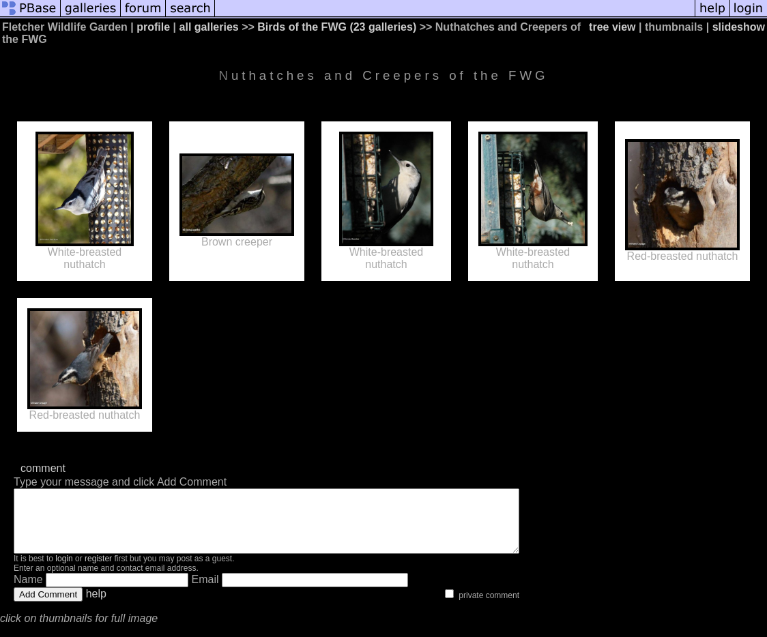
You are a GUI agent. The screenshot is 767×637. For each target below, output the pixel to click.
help (96, 606)
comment (43, 468)
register (98, 571)
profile (153, 27)
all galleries (209, 27)
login (63, 571)
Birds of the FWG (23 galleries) (336, 27)
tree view (612, 27)
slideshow (738, 27)
